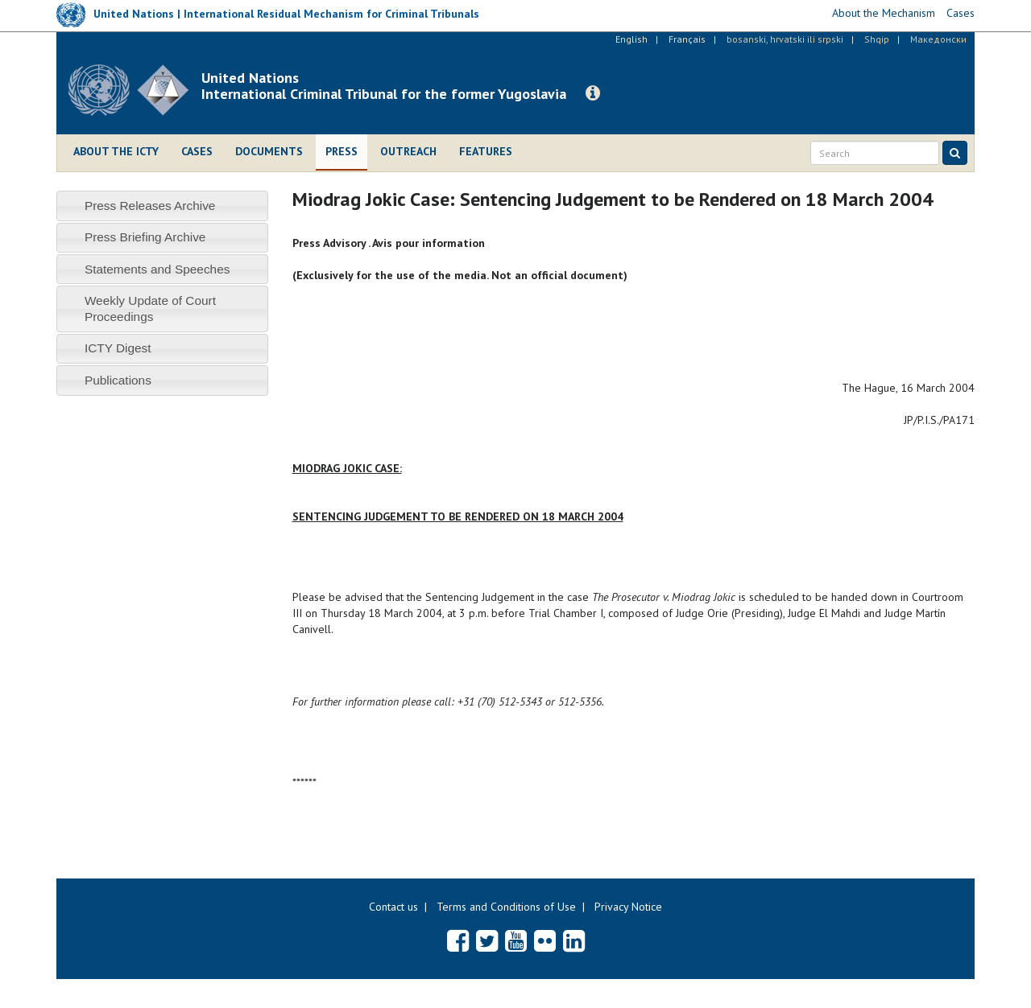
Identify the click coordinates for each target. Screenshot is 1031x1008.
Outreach (408, 151)
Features (485, 151)
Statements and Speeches (157, 269)
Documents (269, 151)
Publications (118, 380)
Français (687, 39)
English (631, 39)
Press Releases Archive (150, 205)
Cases (197, 151)
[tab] (162, 205)
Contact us (393, 906)
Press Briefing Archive (145, 237)
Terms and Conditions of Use (506, 906)
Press (341, 151)
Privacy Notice (628, 906)
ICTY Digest (118, 348)
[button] (592, 93)
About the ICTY (116, 151)
